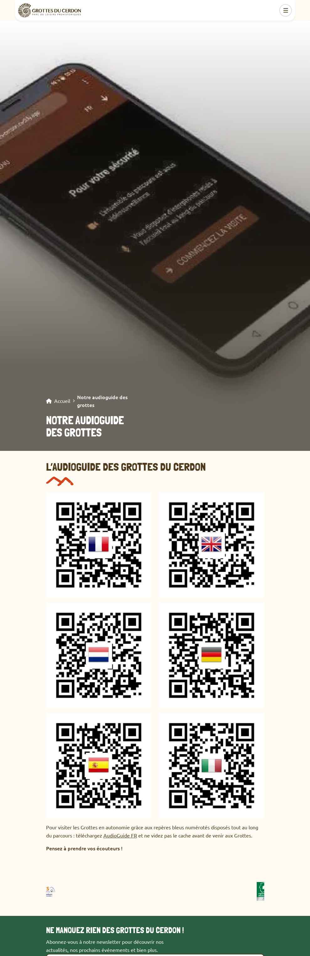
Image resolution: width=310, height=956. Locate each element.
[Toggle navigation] (285, 10)
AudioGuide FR (120, 835)
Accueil (62, 401)
